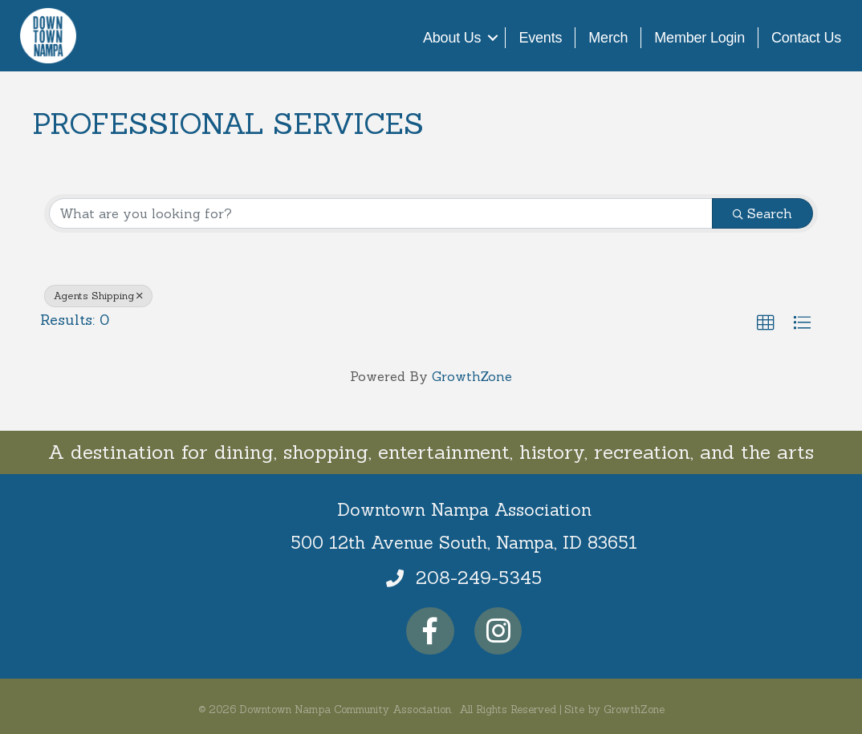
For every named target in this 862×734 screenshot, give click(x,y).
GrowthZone (472, 376)
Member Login (699, 38)
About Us (452, 38)
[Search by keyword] (381, 213)
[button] (766, 323)
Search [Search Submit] (762, 213)
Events (540, 38)
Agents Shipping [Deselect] (98, 296)
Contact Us (806, 38)
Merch (608, 38)
